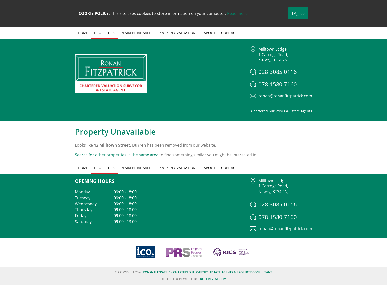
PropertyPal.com (212, 279)
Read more (237, 13)
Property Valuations (178, 32)
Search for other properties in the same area (116, 155)
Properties (104, 32)
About (209, 32)
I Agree (298, 13)
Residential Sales (137, 32)
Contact (229, 32)
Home (83, 32)
